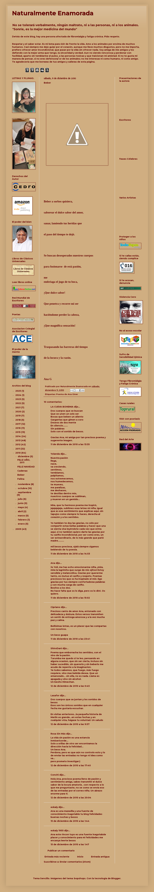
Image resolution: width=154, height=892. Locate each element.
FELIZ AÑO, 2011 (23, 461)
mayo (21, 507)
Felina (20, 479)
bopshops (79, 878)
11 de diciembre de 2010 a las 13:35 (70, 444)
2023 (18, 399)
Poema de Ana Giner (67, 394)
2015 (18, 432)
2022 (18, 403)
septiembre (24, 492)
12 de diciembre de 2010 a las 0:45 (70, 686)
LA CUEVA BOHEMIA (62, 406)
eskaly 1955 (57, 830)
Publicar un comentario (61, 850)
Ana (53, 563)
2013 (18, 440)
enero (21, 523)
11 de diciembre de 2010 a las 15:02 (70, 597)
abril (20, 511)
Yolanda (55, 453)
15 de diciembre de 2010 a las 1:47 (70, 844)
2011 (18, 448)
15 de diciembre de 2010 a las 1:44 (70, 821)
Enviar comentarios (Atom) (75, 861)
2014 (18, 436)
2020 (18, 411)
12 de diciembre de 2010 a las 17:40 (71, 765)
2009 (18, 529)
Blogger (115, 878)
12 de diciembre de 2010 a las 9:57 (70, 724)
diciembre (24, 456)
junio (21, 503)
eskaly (54, 807)
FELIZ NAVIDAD (26, 466)
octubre (23, 488)
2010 (18, 452)
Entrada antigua (100, 856)
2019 (18, 415)
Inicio (80, 856)
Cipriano (55, 607)
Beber (20, 474)
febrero (22, 519)
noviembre (24, 484)
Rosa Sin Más (58, 733)
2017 (18, 424)
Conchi (55, 774)
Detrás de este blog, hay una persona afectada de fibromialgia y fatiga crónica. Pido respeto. (66, 36)
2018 (18, 420)
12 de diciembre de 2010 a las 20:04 (71, 797)
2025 (18, 391)
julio (20, 499)
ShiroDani (56, 648)
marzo (22, 515)
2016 (18, 428)
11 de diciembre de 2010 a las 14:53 (70, 553)
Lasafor (55, 695)
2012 (18, 444)
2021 (18, 407)
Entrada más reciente (57, 856)
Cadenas (22, 470)
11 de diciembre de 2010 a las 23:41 (70, 639)
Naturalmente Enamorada (52, 13)
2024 (18, 395)
